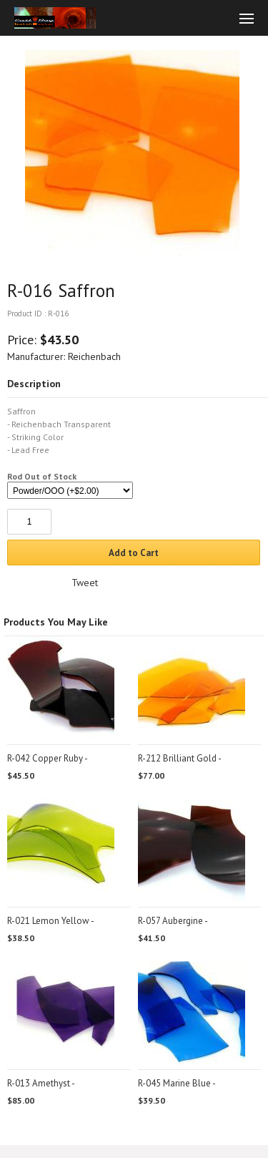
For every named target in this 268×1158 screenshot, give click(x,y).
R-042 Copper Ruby (45, 758)
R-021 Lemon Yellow (48, 921)
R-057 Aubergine (170, 921)
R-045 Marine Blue (174, 1083)
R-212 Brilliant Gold (177, 758)
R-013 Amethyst (38, 1083)
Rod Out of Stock (41, 476)
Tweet (84, 582)
